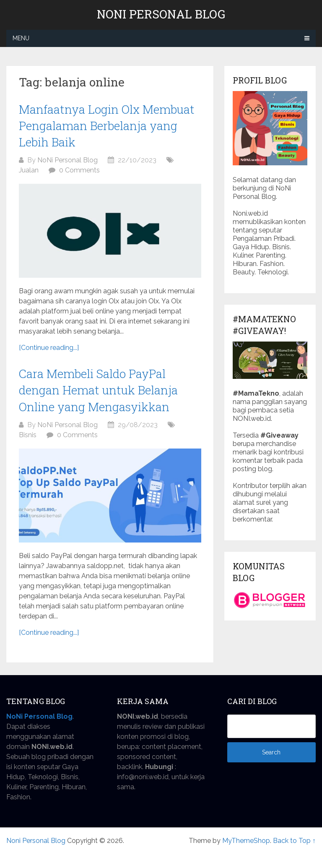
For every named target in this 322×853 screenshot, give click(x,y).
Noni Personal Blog (161, 14)
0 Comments (79, 170)
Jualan (29, 170)
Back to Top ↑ (294, 841)
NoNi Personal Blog (67, 160)
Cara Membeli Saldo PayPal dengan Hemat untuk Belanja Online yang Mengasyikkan (98, 390)
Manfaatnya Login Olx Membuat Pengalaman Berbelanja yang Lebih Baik (107, 126)
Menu (21, 38)
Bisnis (27, 435)
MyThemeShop (246, 841)
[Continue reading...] (49, 348)
